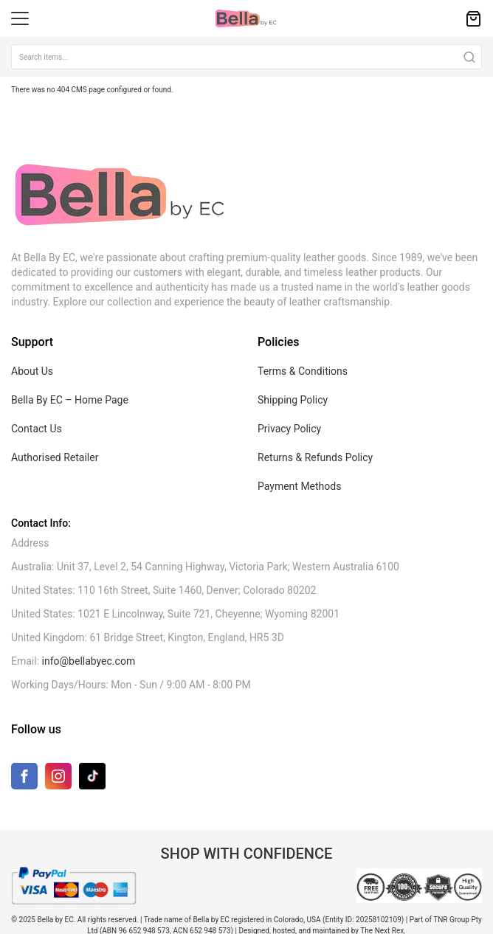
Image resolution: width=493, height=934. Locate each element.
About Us (32, 371)
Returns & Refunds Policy (315, 457)
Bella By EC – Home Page (69, 400)
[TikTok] (92, 776)
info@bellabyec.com (89, 661)
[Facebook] (24, 779)
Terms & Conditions (303, 371)
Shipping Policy (293, 400)
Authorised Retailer (54, 457)
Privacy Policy (289, 429)
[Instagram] (58, 779)
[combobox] (246, 56)
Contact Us (36, 429)
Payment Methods (299, 486)
